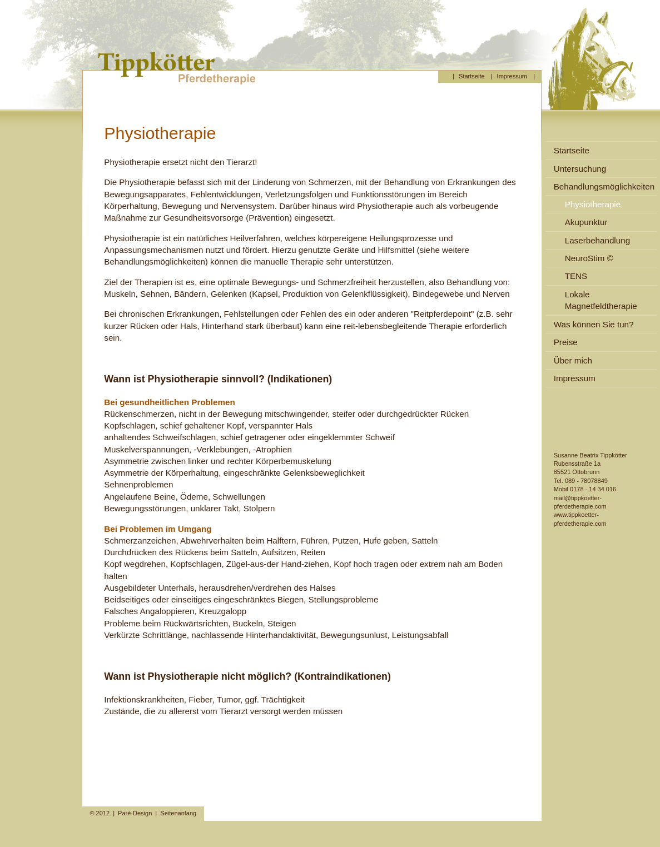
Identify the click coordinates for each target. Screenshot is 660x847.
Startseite (471, 76)
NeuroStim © (589, 258)
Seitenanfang (178, 813)
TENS (576, 276)
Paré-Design (135, 813)
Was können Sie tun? (594, 324)
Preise (566, 342)
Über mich (573, 360)
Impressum (512, 76)
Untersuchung (580, 168)
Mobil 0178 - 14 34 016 (585, 489)
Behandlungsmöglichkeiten (604, 186)
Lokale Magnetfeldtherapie (601, 300)
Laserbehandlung (597, 240)
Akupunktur (586, 222)
